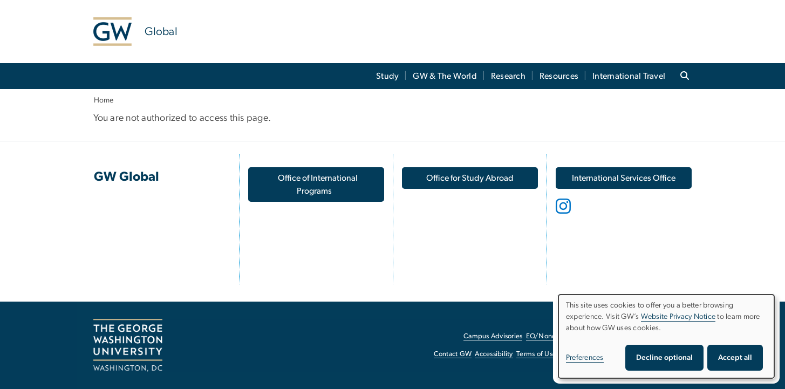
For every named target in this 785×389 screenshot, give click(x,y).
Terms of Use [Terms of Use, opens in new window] (536, 354)
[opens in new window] (564, 214)
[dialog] (666, 336)
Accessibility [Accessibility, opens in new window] (494, 354)
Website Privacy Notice (678, 316)
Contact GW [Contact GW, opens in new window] (453, 354)
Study (387, 76)
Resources (559, 76)
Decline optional (664, 357)
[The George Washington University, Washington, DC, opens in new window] (127, 345)
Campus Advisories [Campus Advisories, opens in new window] (492, 336)
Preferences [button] (585, 357)
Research (508, 76)
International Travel (628, 76)
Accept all (735, 357)
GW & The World (445, 76)
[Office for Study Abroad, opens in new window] (470, 178)
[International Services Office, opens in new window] (624, 178)
